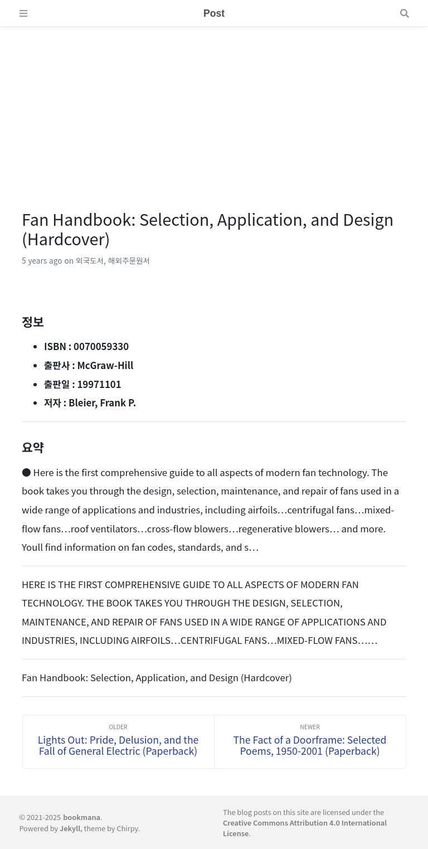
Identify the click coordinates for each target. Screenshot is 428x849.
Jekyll (70, 828)
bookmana (81, 817)
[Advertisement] (214, 105)
